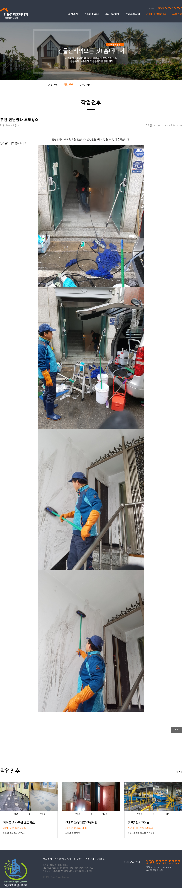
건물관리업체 (91, 14)
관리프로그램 (132, 14)
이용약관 (78, 859)
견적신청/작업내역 (156, 14)
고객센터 (177, 14)
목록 (176, 730)
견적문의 (52, 85)
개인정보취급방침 (62, 859)
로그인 (151, 8)
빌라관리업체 (112, 14)
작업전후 (68, 84)
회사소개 (73, 14)
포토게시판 (85, 85)
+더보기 (178, 772)
